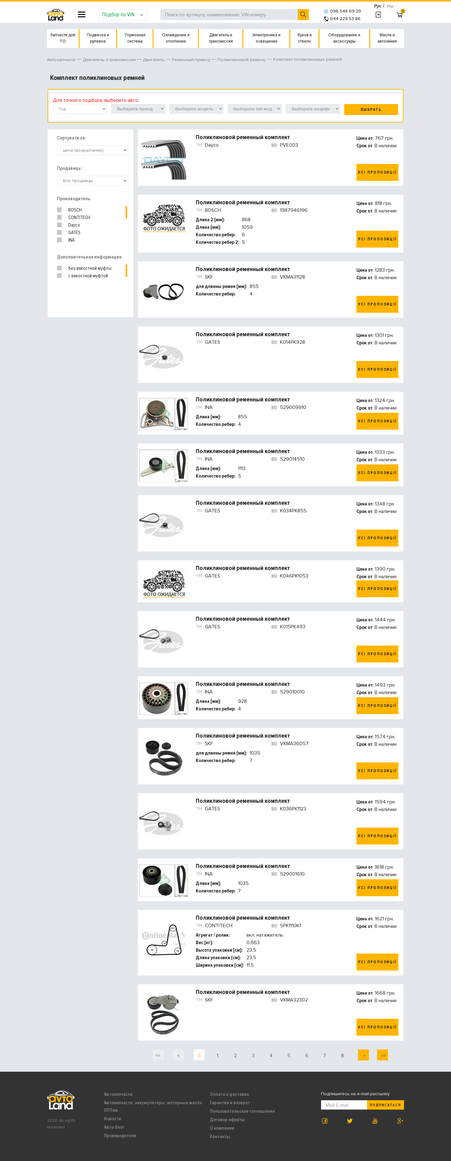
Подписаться (385, 1105)
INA (71, 240)
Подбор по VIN (123, 14)
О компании (222, 1128)
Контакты (220, 1136)
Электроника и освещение (266, 38)
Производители (120, 1135)
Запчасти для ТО (62, 38)
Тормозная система (134, 38)
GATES (74, 232)
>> (383, 1056)
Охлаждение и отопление (175, 38)
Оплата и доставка (229, 1094)
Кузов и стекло (305, 38)
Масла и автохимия (387, 38)
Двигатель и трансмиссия (221, 38)
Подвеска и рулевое (98, 38)
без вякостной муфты (89, 268)
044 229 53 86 (342, 18)
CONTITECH (79, 217)
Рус (377, 6)
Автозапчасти (118, 1094)
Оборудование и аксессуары (344, 38)
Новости (112, 1119)
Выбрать (371, 109)
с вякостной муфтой (88, 276)
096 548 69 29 (342, 11)
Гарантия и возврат (230, 1103)
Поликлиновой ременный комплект (243, 137)
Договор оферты (227, 1119)
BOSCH (75, 210)
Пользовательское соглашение (242, 1111)
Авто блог (114, 1127)
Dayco (74, 225)
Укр (390, 6)
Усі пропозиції (377, 172)
